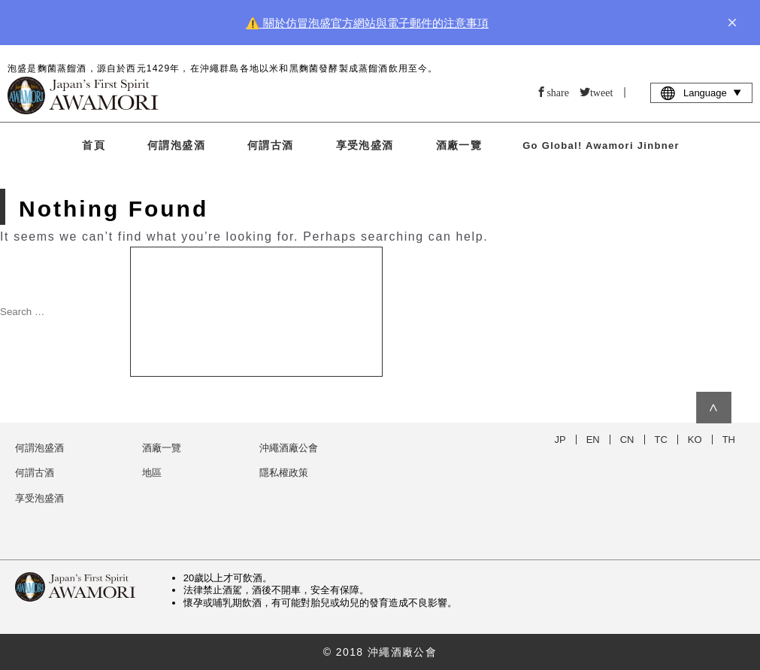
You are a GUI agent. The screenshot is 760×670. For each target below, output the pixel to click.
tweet (601, 91)
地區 (152, 472)
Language (701, 92)
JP (560, 439)
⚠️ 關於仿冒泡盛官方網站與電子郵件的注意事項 (367, 23)
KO (695, 439)
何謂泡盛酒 (176, 145)
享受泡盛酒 (365, 145)
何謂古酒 (270, 145)
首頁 (93, 145)
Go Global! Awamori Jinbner (601, 145)
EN (593, 439)
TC (661, 439)
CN (627, 439)
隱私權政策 (283, 472)
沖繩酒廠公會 (288, 447)
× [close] (732, 23)
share (558, 91)
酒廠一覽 (459, 145)
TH (728, 439)
